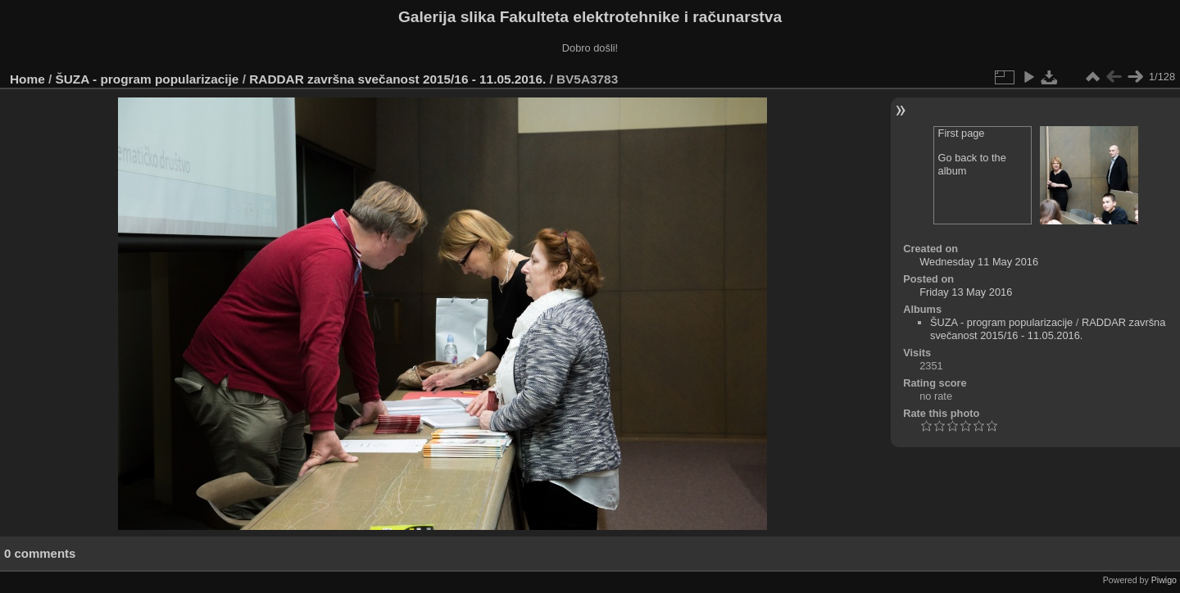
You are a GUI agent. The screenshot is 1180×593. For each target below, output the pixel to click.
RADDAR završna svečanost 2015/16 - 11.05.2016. (397, 79)
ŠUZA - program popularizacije (147, 79)
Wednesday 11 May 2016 (978, 262)
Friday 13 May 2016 (965, 292)
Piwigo (1164, 580)
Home (27, 79)
